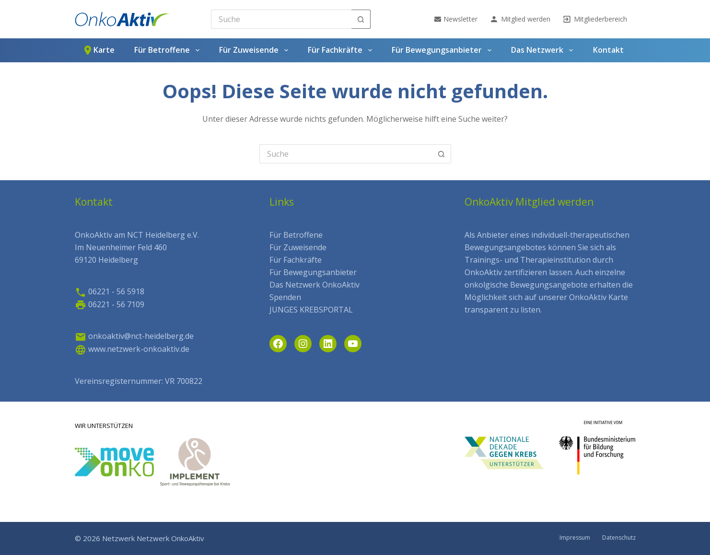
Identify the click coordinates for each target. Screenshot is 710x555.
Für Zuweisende (255, 50)
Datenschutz (619, 538)
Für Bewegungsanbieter (443, 50)
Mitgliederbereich (594, 19)
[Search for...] (281, 19)
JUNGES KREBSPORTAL (311, 309)
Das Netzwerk (543, 50)
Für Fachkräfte (341, 50)
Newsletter (455, 18)
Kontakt (608, 50)
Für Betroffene (168, 50)
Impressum (574, 538)
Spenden (285, 297)
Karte (98, 50)
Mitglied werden (519, 19)
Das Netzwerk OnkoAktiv (314, 284)
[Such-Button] (361, 19)
